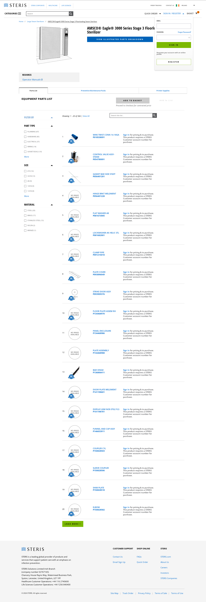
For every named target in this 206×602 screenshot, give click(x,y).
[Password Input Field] (174, 37)
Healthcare (52, 5)
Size (26, 165)
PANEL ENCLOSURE (102, 332)
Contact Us (170, 5)
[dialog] (174, 43)
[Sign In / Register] (173, 13)
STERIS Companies (169, 578)
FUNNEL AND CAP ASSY (104, 430)
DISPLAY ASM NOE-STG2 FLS (106, 410)
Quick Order (153, 14)
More (26, 156)
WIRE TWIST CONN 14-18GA (106, 136)
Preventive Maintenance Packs (93, 90)
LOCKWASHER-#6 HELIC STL (106, 234)
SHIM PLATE (99, 488)
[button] (71, 14)
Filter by (29, 117)
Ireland (184, 5)
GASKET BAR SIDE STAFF (104, 175)
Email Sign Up (119, 562)
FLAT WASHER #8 (101, 214)
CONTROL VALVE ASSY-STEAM (103, 156)
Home (21, 21)
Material (29, 204)
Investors (165, 573)
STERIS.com (166, 556)
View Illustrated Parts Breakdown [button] (120, 39)
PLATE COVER (99, 273)
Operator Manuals (32, 80)
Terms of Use (177, 593)
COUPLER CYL (99, 449)
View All (86, 116)
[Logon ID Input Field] (174, 26)
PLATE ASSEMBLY (101, 351)
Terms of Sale (161, 593)
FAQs (139, 556)
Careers (164, 567)
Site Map (114, 593)
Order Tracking (155, 5)
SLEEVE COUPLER (101, 469)
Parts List (33, 90)
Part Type (29, 126)
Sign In (126, 134)
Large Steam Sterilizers (35, 21)
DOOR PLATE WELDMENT (104, 390)
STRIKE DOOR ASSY (102, 292)
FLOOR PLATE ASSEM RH (104, 312)
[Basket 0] (192, 13)
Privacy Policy (144, 593)
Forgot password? (184, 32)
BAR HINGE (99, 371)
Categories (13, 13)
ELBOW (99, 508)
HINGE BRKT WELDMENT (104, 194)
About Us (165, 562)
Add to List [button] (166, 100)
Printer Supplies (162, 90)
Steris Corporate (37, 5)
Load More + (73, 524)
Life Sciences (66, 5)
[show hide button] (189, 37)
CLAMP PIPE (99, 253)
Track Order (128, 593)
